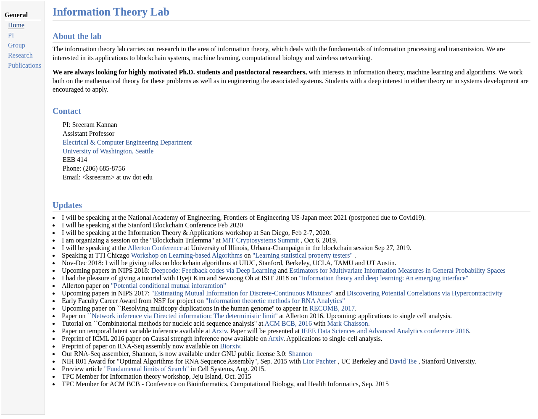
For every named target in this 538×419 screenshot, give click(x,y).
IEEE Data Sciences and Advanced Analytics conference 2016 (385, 331)
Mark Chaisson (347, 323)
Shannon (300, 353)
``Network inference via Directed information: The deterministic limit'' (182, 315)
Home (16, 25)
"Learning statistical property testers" (303, 255)
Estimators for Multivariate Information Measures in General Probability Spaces (397, 270)
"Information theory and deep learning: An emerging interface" (383, 278)
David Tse (404, 361)
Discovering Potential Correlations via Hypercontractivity (425, 293)
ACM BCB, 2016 (288, 323)
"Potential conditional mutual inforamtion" (168, 285)
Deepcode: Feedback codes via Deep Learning (213, 270)
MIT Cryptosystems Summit (261, 240)
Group (16, 45)
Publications (24, 65)
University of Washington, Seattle (108, 151)
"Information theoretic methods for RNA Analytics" (275, 300)
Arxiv (219, 331)
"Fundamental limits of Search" (147, 368)
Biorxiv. (231, 346)
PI (11, 35)
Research (20, 55)
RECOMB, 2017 (332, 308)
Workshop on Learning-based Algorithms (187, 255)
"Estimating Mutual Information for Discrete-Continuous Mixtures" (242, 293)
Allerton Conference (155, 247)
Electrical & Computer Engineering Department (127, 142)
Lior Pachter (320, 361)
